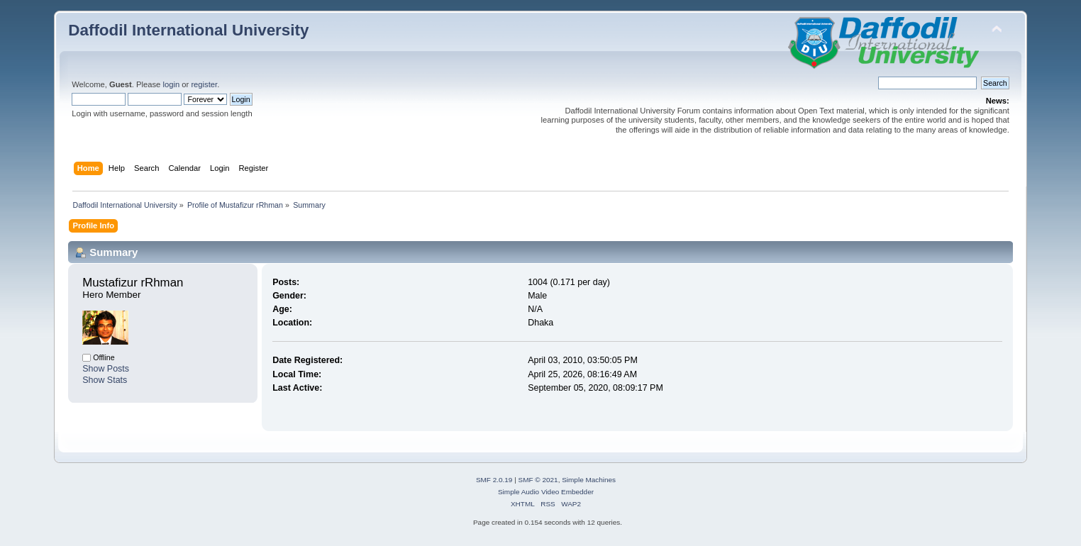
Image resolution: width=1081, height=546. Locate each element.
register (204, 84)
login (170, 84)
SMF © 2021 (538, 480)
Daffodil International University (188, 30)
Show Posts (105, 369)
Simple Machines (589, 480)
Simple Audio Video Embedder (546, 492)
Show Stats (104, 380)
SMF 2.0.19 (494, 480)
